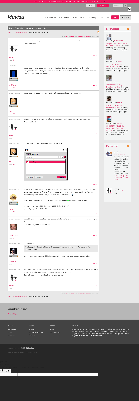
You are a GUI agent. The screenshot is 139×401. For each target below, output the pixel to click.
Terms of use (55, 332)
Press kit (32, 329)
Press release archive (36, 332)
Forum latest (112, 28)
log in (66, 36)
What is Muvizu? (50, 17)
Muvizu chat (112, 146)
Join (102, 5)
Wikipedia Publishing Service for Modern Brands (116, 45)
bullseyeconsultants (119, 154)
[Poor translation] (7, 371)
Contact (10, 332)
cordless (119, 123)
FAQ (45, 28)
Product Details (64, 17)
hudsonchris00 (118, 41)
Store (75, 17)
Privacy (52, 329)
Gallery (82, 17)
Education (11, 335)
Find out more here (96, 1)
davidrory (119, 102)
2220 (14, 88)
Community (92, 17)
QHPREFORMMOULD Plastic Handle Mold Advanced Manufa (116, 128)
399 (13, 212)
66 (13, 238)
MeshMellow (12, 329)
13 (13, 60)
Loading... (13, 314)
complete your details (84, 36)
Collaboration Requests (20, 32)
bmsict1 (11, 57)
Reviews (32, 335)
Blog (101, 17)
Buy (115, 17)
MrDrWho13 (13, 85)
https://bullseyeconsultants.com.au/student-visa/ (121, 177)
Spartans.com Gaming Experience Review (114, 65)
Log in (90, 5)
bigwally (12, 209)
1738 (14, 264)
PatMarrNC (13, 261)
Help (107, 17)
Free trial (125, 17)
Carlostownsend (118, 191)
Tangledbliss (13, 235)
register (72, 36)
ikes (10, 111)
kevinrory (119, 61)
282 (13, 114)
